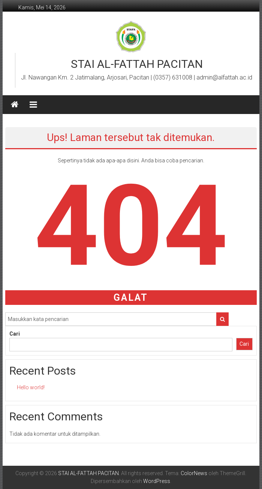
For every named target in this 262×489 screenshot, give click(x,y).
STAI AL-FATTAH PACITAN (137, 63)
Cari (14, 334)
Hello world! (31, 387)
